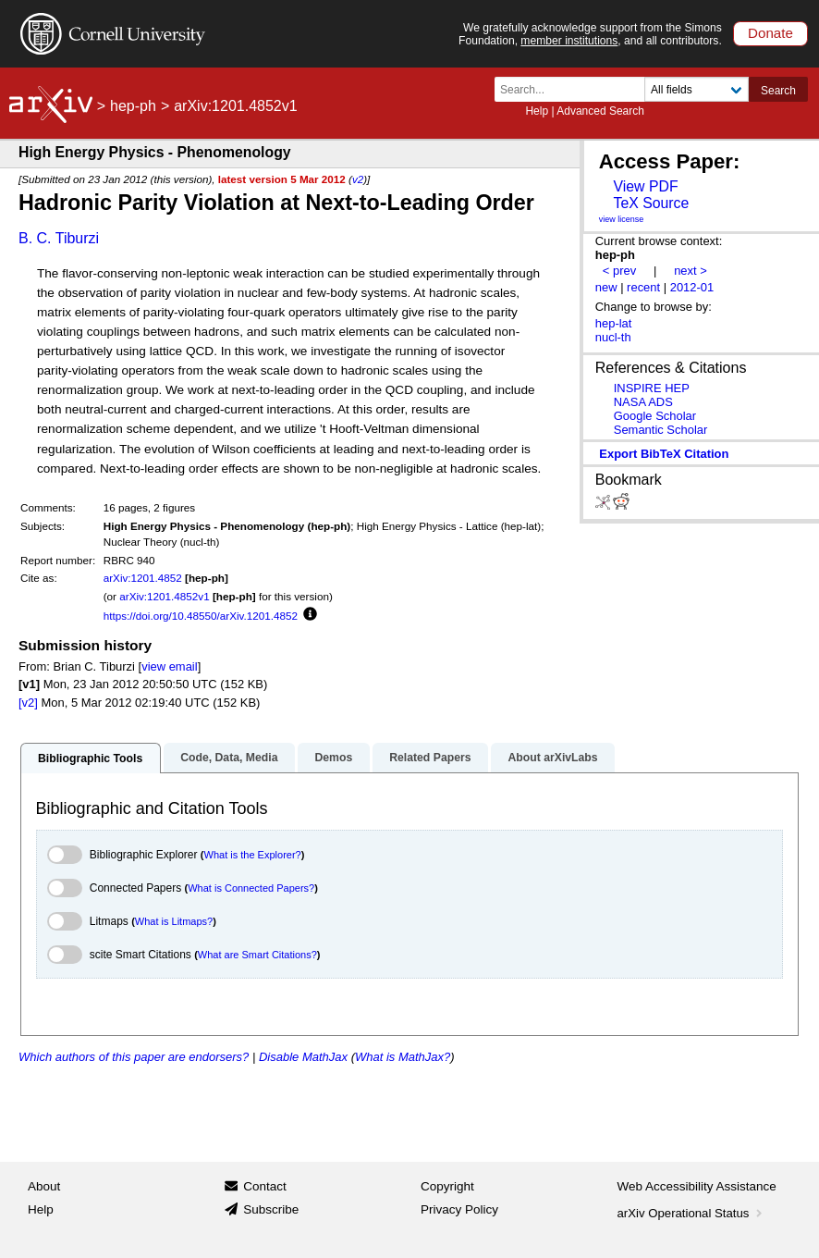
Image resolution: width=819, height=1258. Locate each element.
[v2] (28, 702)
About (44, 1186)
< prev (619, 271)
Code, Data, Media (228, 757)
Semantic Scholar (661, 430)
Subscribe (271, 1209)
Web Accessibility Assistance (696, 1186)
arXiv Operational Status (691, 1213)
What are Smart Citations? (257, 954)
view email (169, 666)
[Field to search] (696, 89)
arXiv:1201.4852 (143, 578)
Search (778, 90)
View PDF (645, 186)
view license (621, 219)
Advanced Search (600, 111)
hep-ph (133, 106)
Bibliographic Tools (90, 758)
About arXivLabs (552, 757)
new (606, 287)
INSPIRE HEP (652, 388)
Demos (333, 757)
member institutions (568, 40)
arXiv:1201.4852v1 (164, 596)
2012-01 (692, 287)
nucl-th (613, 337)
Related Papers (430, 757)
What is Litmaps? (174, 921)
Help (536, 111)
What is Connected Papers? (251, 888)
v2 (357, 179)
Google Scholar (655, 416)
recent (643, 287)
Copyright (447, 1186)
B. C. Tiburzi (58, 238)
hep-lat (613, 323)
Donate (770, 33)
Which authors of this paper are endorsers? (133, 1057)
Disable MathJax (303, 1057)
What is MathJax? (402, 1057)
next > (690, 271)
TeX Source (651, 203)
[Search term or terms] (575, 89)
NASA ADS (643, 402)
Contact (265, 1186)
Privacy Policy (459, 1209)
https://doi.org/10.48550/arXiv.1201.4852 (201, 616)
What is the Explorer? (252, 854)
